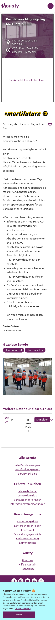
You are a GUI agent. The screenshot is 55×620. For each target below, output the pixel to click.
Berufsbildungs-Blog (27, 469)
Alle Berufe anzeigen (27, 465)
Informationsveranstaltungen (27, 504)
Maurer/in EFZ (35, 350)
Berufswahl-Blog (27, 473)
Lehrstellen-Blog (27, 495)
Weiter (19, 614)
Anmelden (42, 419)
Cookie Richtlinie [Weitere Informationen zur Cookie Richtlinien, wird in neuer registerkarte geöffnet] (23, 609)
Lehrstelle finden (27, 491)
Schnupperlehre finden (27, 499)
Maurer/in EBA (13, 350)
